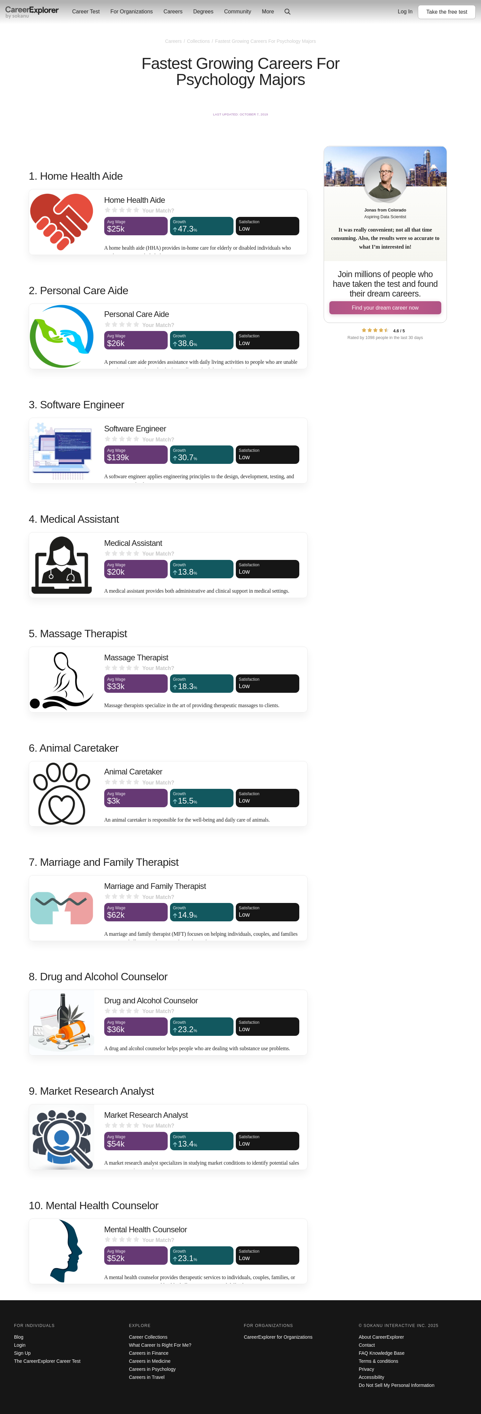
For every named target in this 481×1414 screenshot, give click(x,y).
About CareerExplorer (381, 1337)
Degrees (203, 11)
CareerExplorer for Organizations (278, 1337)
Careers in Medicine (150, 1361)
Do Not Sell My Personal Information (396, 1385)
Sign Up (22, 1353)
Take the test (446, 12)
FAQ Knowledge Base (382, 1353)
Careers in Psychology (152, 1369)
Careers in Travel (147, 1377)
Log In (405, 11)
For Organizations (131, 11)
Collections (199, 41)
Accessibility (371, 1377)
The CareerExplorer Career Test (47, 1361)
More (268, 11)
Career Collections (148, 1337)
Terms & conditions (378, 1361)
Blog (18, 1337)
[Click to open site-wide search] (288, 12)
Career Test (86, 11)
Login (19, 1345)
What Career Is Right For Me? (160, 1345)
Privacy (366, 1369)
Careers (173, 11)
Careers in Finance (148, 1353)
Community (237, 11)
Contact (367, 1345)
